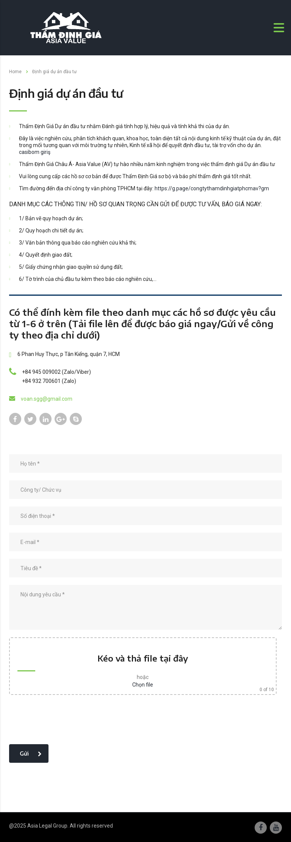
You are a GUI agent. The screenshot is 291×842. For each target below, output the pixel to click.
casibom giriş (34, 152)
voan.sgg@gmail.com (46, 399)
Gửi (31, 753)
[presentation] (66, 722)
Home (15, 71)
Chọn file (142, 685)
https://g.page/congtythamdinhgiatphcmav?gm (212, 188)
